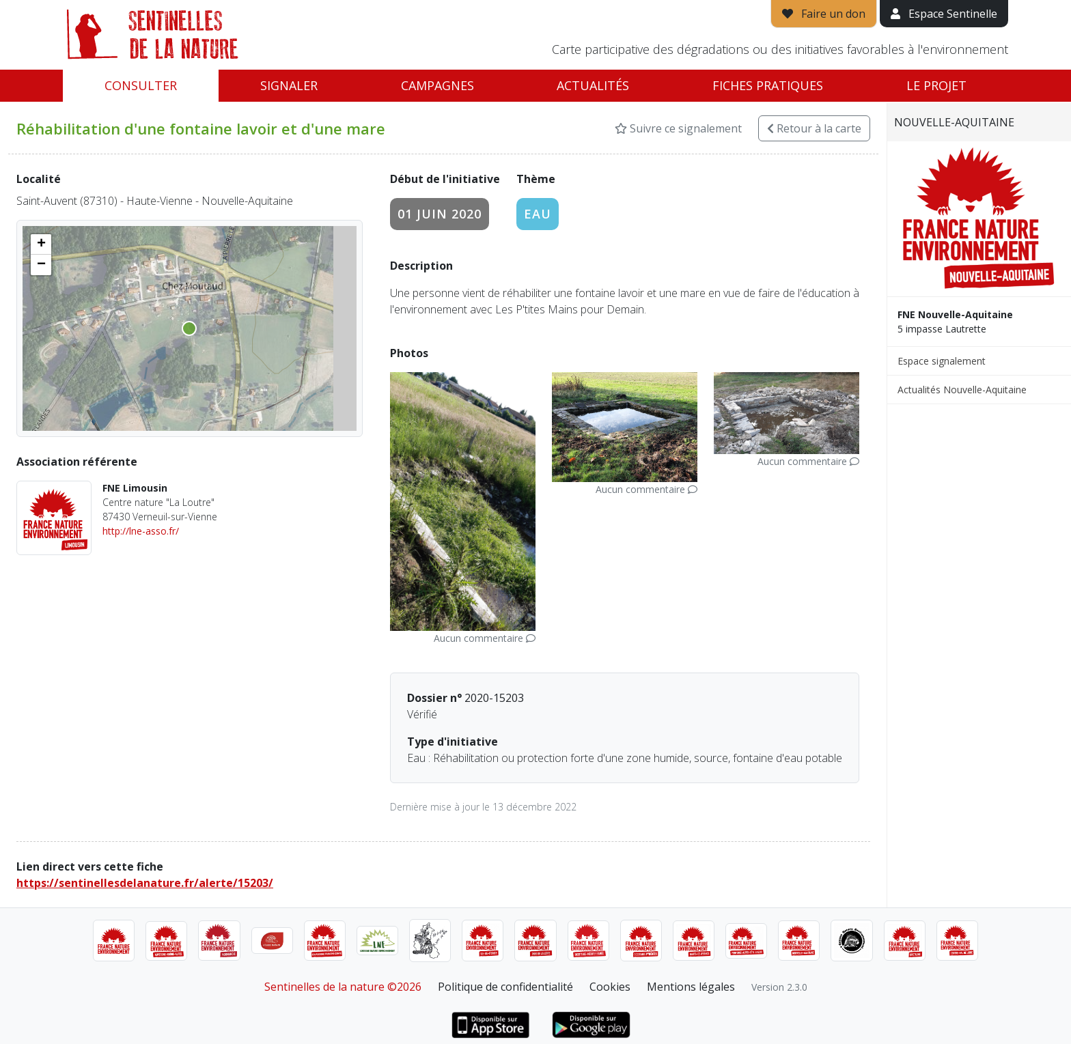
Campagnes (437, 85)
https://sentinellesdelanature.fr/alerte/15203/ (144, 882)
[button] (41, 244)
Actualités (593, 85)
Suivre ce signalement (678, 128)
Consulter (141, 85)
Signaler (289, 85)
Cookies (609, 986)
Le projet (936, 85)
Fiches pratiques (767, 85)
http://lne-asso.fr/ (140, 530)
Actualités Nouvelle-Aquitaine (962, 389)
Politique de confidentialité (505, 986)
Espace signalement (942, 360)
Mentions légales (691, 986)
